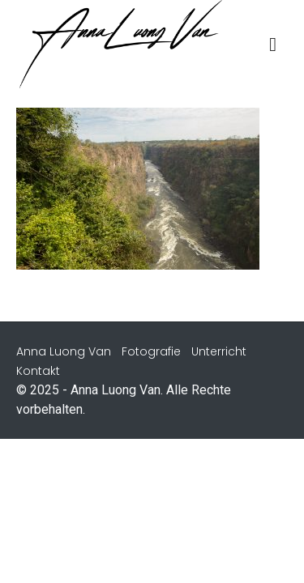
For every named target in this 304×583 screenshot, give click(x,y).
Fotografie (151, 351)
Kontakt (38, 371)
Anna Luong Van (63, 351)
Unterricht (218, 351)
